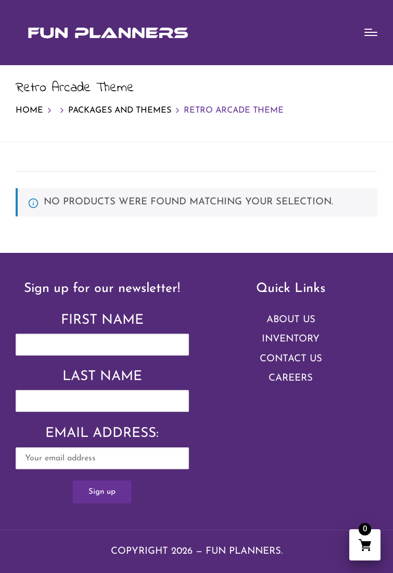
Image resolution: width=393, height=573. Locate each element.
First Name (102, 320)
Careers (291, 378)
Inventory (291, 339)
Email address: (102, 447)
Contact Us (291, 359)
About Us (291, 320)
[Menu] (370, 32)
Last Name (102, 377)
